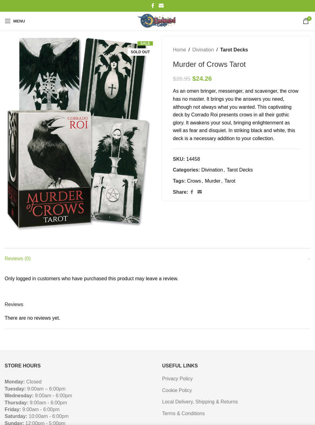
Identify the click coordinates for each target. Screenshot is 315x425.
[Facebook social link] (153, 5)
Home (179, 49)
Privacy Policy (177, 378)
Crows (194, 181)
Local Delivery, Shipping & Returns (200, 401)
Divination (203, 49)
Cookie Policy (177, 390)
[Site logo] (157, 21)
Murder (213, 181)
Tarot (229, 181)
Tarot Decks (234, 49)
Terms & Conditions (183, 413)
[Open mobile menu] (15, 21)
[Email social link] (161, 5)
